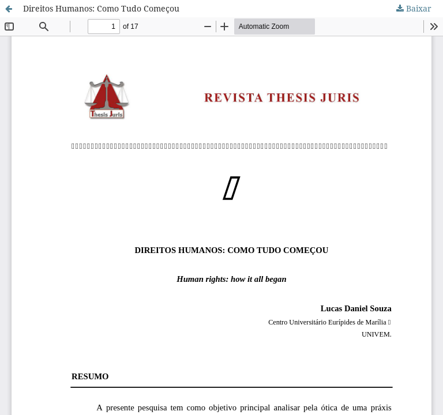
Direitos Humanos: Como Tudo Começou (101, 8)
